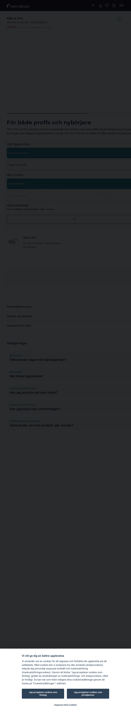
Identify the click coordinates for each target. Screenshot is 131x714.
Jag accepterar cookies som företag (43, 693)
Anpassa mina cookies (65, 705)
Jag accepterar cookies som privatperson (88, 693)
